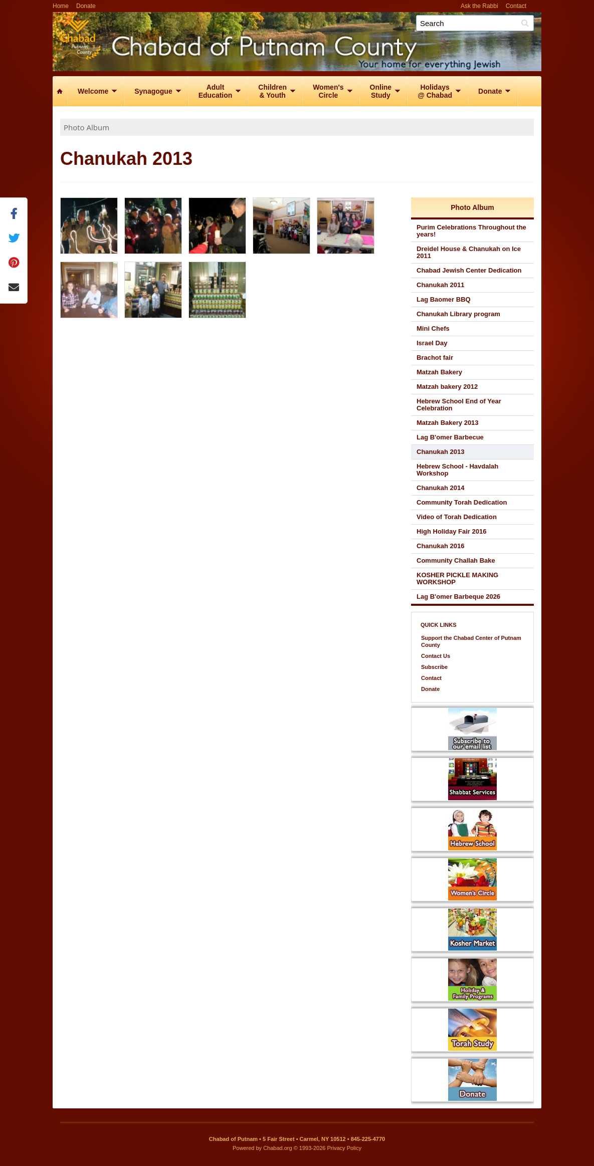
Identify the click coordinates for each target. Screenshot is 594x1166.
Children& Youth (272, 91)
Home (61, 6)
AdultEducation (216, 91)
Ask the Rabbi (479, 6)
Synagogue (153, 91)
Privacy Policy (344, 1148)
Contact (516, 6)
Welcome (93, 91)
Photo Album (86, 127)
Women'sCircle (328, 91)
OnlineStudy (381, 91)
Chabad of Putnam (325, 39)
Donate (86, 6)
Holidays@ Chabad (435, 91)
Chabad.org (277, 1148)
